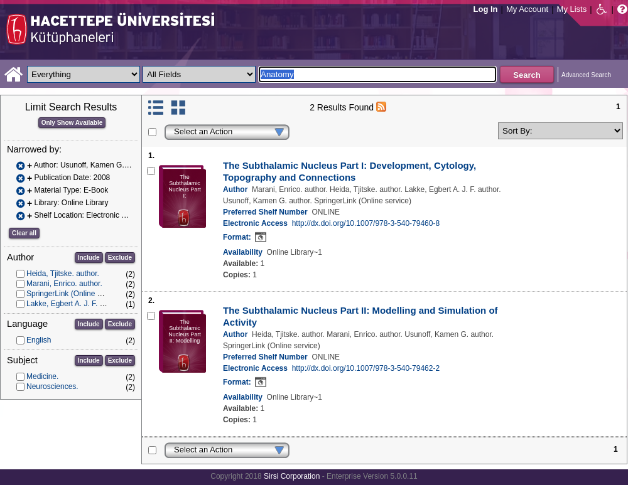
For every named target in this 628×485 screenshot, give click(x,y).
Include (89, 257)
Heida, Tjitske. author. (62, 273)
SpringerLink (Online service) (75, 293)
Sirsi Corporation (292, 476)
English (38, 340)
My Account (527, 9)
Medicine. (42, 376)
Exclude (120, 257)
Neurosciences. (52, 386)
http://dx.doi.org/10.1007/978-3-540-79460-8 (366, 223)
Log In (486, 9)
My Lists (572, 9)
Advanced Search (586, 75)
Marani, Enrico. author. (64, 283)
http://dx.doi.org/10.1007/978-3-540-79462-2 (366, 368)
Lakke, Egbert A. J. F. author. (74, 303)
